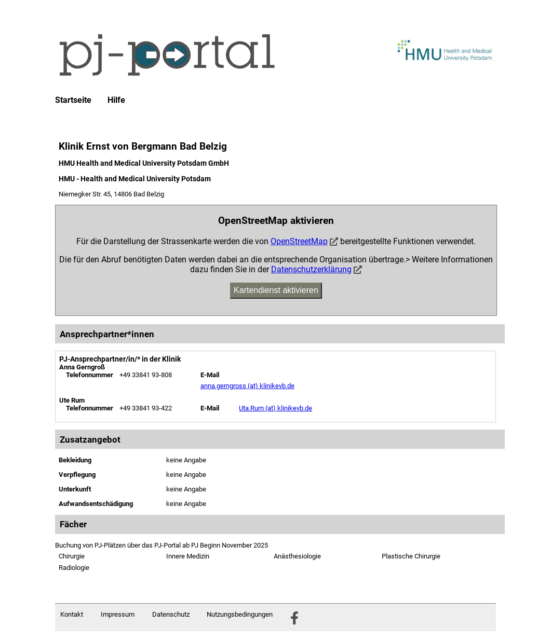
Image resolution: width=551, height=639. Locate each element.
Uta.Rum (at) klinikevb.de (275, 408)
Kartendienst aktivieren (276, 290)
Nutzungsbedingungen (240, 614)
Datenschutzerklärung (311, 269)
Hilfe (116, 100)
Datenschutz (171, 614)
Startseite (73, 100)
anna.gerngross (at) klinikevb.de (247, 386)
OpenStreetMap (299, 241)
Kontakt (71, 614)
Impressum (118, 614)
